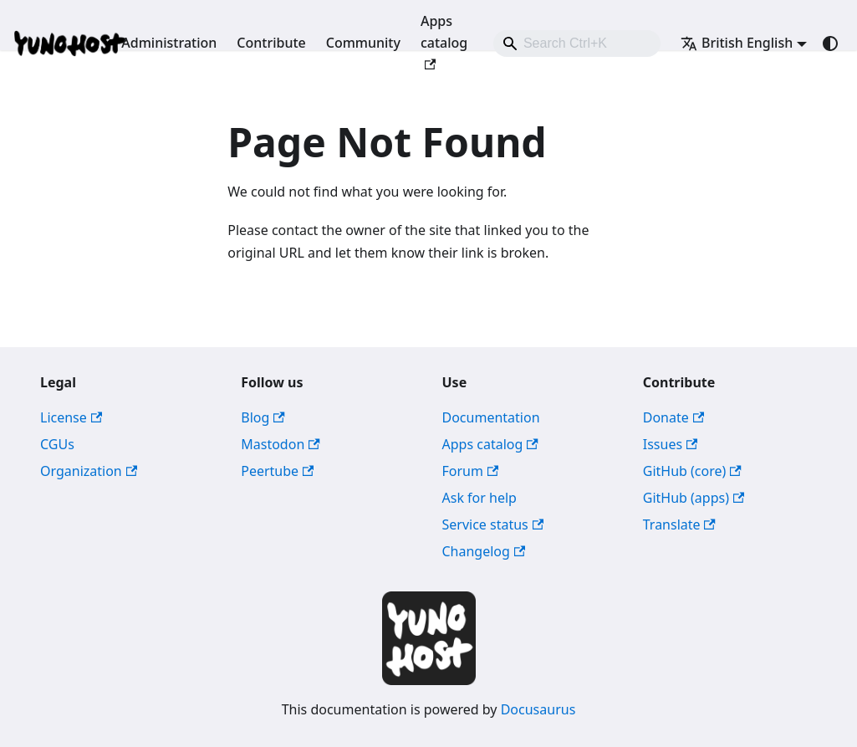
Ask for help (479, 498)
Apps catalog (444, 41)
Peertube (277, 471)
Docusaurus (538, 709)
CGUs (57, 444)
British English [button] (737, 42)
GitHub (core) (692, 471)
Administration (169, 42)
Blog (262, 417)
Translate (679, 524)
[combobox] (577, 43)
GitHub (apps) (694, 498)
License (71, 417)
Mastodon (280, 444)
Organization (88, 471)
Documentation (491, 417)
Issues (670, 444)
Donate (673, 417)
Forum (470, 471)
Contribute (271, 42)
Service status (493, 524)
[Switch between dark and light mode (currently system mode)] (830, 43)
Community (363, 42)
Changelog (484, 551)
